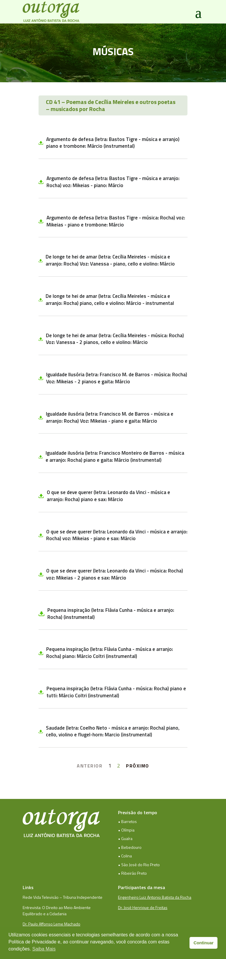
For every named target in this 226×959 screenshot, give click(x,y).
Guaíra (126, 838)
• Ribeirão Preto (132, 873)
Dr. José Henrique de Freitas (142, 907)
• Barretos (127, 821)
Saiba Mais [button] (44, 948)
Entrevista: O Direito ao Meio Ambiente (57, 907)
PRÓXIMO (137, 766)
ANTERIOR (89, 766)
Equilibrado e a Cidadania (45, 914)
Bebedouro (131, 847)
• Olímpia (126, 830)
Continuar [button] (204, 942)
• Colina (125, 856)
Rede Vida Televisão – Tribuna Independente (62, 897)
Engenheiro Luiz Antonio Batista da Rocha (154, 897)
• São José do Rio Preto (139, 864)
